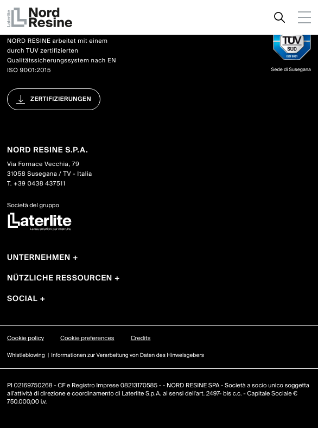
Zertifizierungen (60, 99)
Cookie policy (25, 338)
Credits (141, 338)
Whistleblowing (26, 355)
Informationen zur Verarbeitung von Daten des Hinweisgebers (127, 355)
